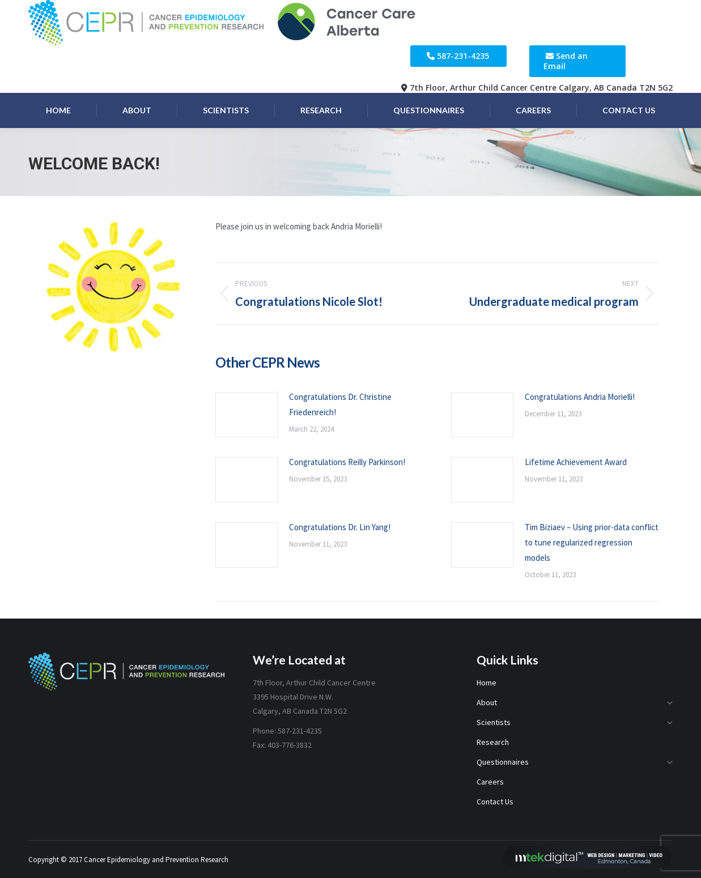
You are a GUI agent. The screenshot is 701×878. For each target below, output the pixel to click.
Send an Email (565, 60)
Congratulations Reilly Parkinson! (347, 462)
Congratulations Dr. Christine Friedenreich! (340, 404)
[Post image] (246, 414)
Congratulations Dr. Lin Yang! (339, 527)
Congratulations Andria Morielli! (580, 396)
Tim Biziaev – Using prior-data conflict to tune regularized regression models (591, 542)
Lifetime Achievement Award (576, 462)
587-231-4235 (463, 55)
